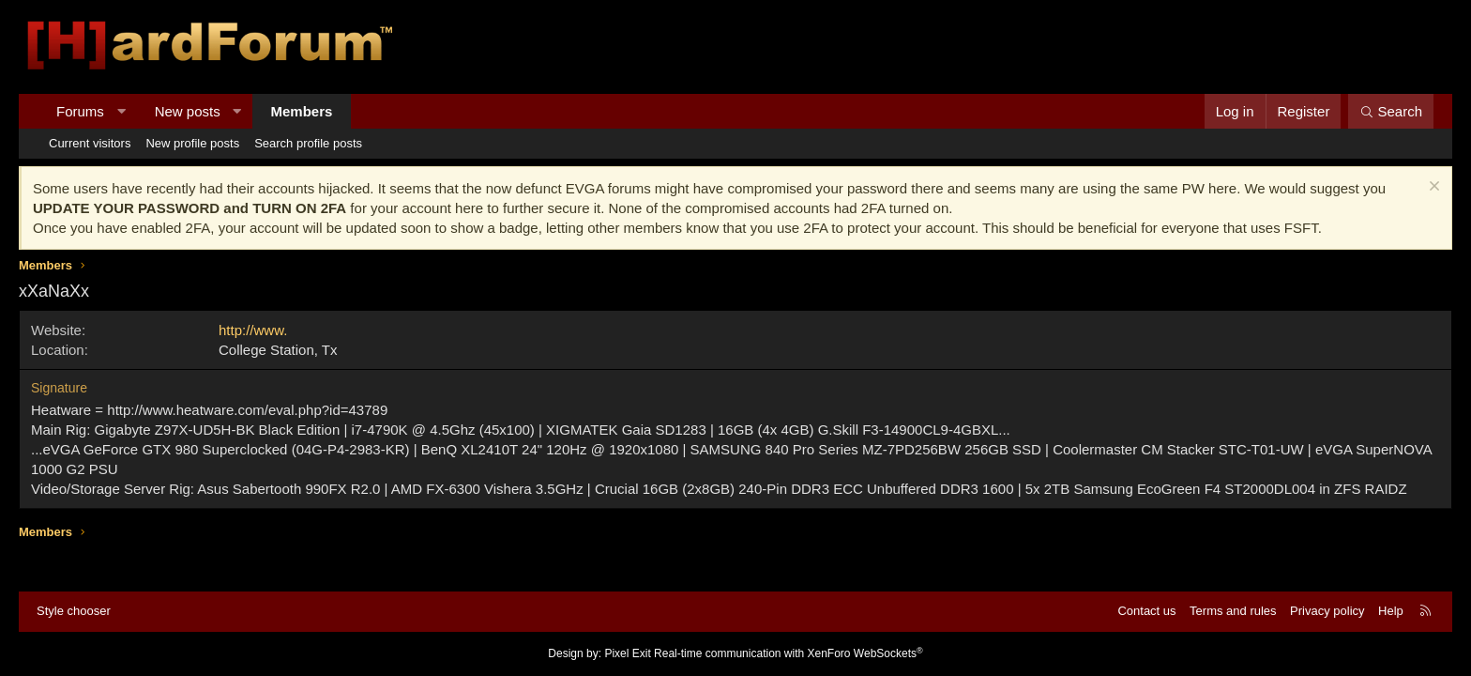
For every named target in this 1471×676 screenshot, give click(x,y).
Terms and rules (1233, 611)
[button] (120, 111)
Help (1390, 611)
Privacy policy (1327, 611)
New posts (187, 111)
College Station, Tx (278, 350)
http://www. (253, 330)
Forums (80, 111)
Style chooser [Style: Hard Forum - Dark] (74, 611)
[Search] (1390, 111)
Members (302, 111)
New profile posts (192, 143)
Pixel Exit (627, 653)
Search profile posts (308, 143)
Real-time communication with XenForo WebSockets (788, 653)
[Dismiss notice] (1432, 188)
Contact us (1146, 611)
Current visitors (89, 143)
